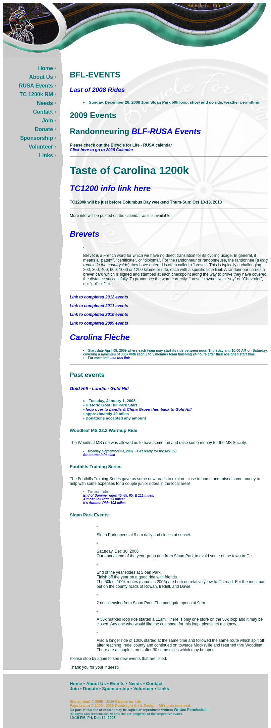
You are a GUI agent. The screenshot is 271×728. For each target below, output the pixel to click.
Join (47, 120)
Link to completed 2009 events (99, 323)
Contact (43, 112)
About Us (41, 77)
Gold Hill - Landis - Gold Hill (99, 388)
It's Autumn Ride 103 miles (104, 503)
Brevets (84, 233)
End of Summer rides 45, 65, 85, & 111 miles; (118, 495)
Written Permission (190, 710)
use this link (120, 358)
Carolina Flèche (100, 337)
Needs (45, 103)
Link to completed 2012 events (99, 297)
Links (46, 155)
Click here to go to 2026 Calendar (101, 150)
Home (45, 68)
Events (117, 683)
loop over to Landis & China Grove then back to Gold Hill (139, 409)
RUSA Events (36, 86)
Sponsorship (36, 138)
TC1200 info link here (110, 188)
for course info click (99, 455)
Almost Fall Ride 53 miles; (104, 499)
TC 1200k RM (36, 94)
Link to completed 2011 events (99, 305)
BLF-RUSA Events (166, 131)
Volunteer (41, 147)
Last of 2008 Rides (97, 89)
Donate (44, 129)
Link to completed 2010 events (99, 314)
